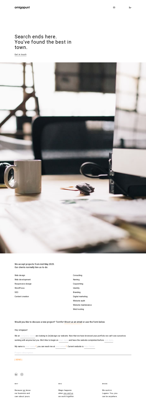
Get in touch (20, 54)
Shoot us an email (73, 322)
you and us (68, 393)
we (24, 390)
